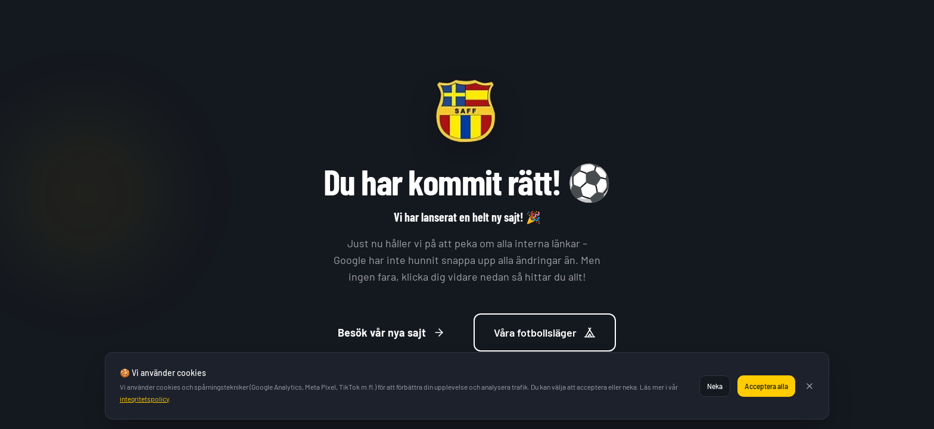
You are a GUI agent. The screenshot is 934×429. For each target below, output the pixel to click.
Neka (715, 386)
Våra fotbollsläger (545, 332)
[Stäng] (809, 386)
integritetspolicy (144, 398)
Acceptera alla (766, 386)
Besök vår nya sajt (391, 332)
